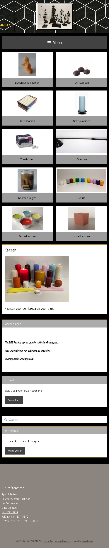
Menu (54, 42)
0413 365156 (9, 507)
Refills (82, 197)
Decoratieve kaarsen (27, 82)
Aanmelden (14, 400)
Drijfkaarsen (82, 82)
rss (52, 541)
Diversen (82, 159)
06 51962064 (10, 512)
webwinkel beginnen (62, 541)
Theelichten (27, 159)
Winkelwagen (15, 450)
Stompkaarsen (81, 120)
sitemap (47, 541)
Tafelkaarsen (27, 120)
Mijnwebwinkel (87, 541)
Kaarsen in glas (27, 197)
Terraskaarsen (27, 236)
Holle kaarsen (82, 236)
